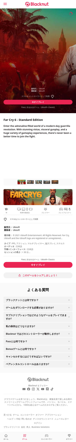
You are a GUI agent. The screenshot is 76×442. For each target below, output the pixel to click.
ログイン (38, 422)
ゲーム (16, 414)
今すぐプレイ (38, 102)
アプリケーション (53, 414)
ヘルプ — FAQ (13, 418)
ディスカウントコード (43, 418)
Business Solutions (41, 427)
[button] (38, 96)
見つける (8, 414)
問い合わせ (26, 418)
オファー (40, 414)
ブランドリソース (12, 427)
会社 (23, 427)
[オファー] (69, 437)
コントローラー (27, 414)
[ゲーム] (24, 437)
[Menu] (5, 4)
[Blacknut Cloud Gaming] (37, 4)
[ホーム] (6, 437)
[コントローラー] (46, 437)
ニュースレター (62, 418)
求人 (28, 427)
